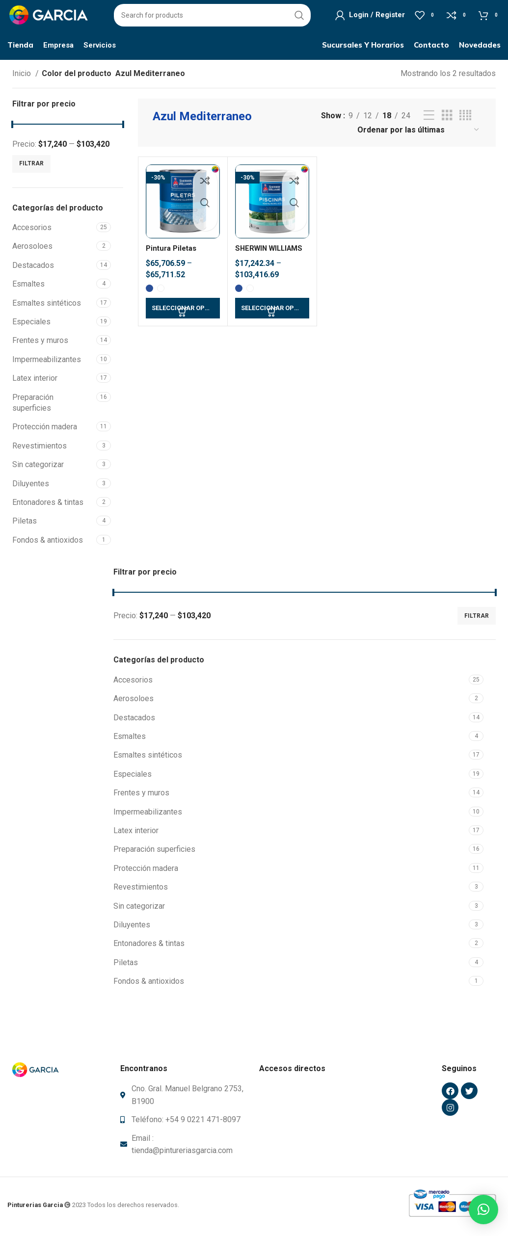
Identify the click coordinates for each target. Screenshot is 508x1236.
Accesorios (32, 231)
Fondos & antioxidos (47, 543)
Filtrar (31, 167)
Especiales (31, 325)
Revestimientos (39, 449)
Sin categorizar (38, 468)
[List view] (429, 119)
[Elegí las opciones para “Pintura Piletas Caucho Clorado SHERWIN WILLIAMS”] (183, 312)
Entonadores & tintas (47, 506)
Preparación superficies (32, 406)
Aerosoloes (32, 250)
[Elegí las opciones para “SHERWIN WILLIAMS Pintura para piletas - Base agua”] (272, 312)
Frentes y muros (40, 344)
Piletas (24, 524)
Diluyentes (30, 487)
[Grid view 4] (465, 119)
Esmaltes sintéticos (46, 306)
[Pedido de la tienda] (418, 134)
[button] (483, 1209)
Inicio (22, 77)
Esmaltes (28, 287)
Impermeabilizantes (46, 363)
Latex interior (34, 382)
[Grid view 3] (447, 119)
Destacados (33, 269)
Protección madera (44, 430)
